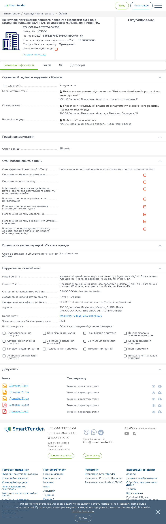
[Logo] (15, 5)
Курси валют (134, 493)
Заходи (131, 474)
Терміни (48, 495)
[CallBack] (61, 456)
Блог (46, 487)
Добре (83, 518)
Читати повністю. (83, 511)
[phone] (62, 428)
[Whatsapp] (93, 434)
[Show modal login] (121, 5)
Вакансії (48, 499)
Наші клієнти (52, 478)
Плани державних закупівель (13, 488)
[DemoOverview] (92, 456)
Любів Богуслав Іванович (78, 120)
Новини (48, 482)
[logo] (24, 429)
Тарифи (131, 489)
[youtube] (126, 434)
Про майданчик (53, 474)
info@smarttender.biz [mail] (98, 442)
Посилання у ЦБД (34, 55)
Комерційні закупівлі (15, 478)
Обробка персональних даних (142, 483)
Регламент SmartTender (100, 474)
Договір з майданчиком (141, 478)
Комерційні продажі (15, 482)
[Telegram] (100, 433)
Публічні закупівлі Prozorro (20, 474)
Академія (49, 491)
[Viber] (86, 433)
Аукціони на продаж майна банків (19, 494)
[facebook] (134, 434)
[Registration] (141, 5)
